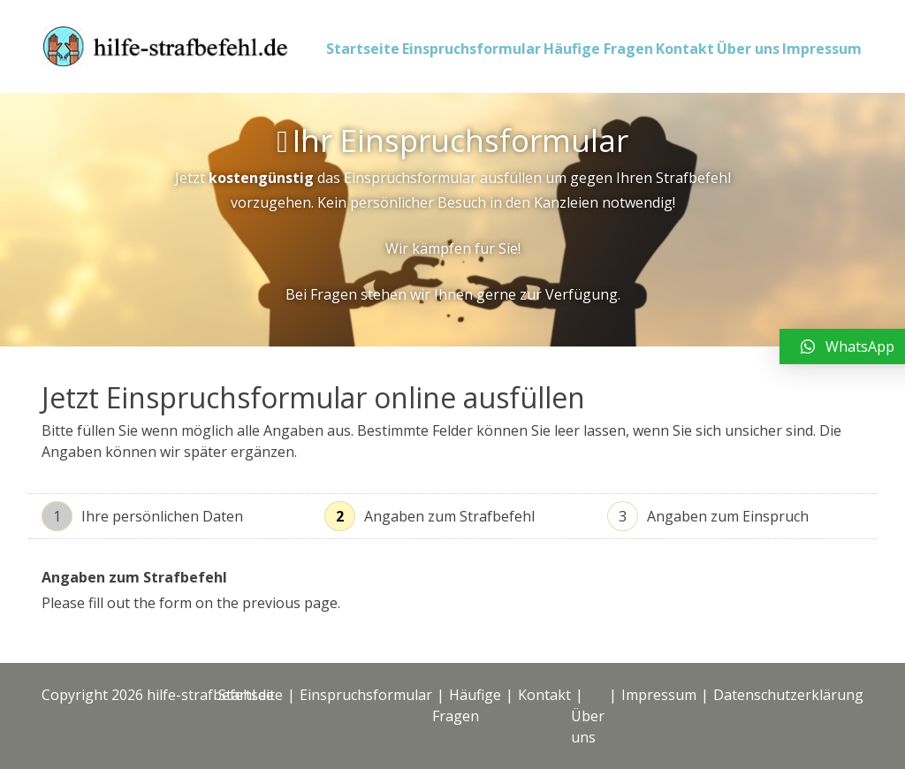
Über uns (748, 48)
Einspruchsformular (471, 48)
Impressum (822, 48)
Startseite (362, 48)
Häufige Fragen (598, 48)
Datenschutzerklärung (788, 694)
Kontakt (685, 48)
